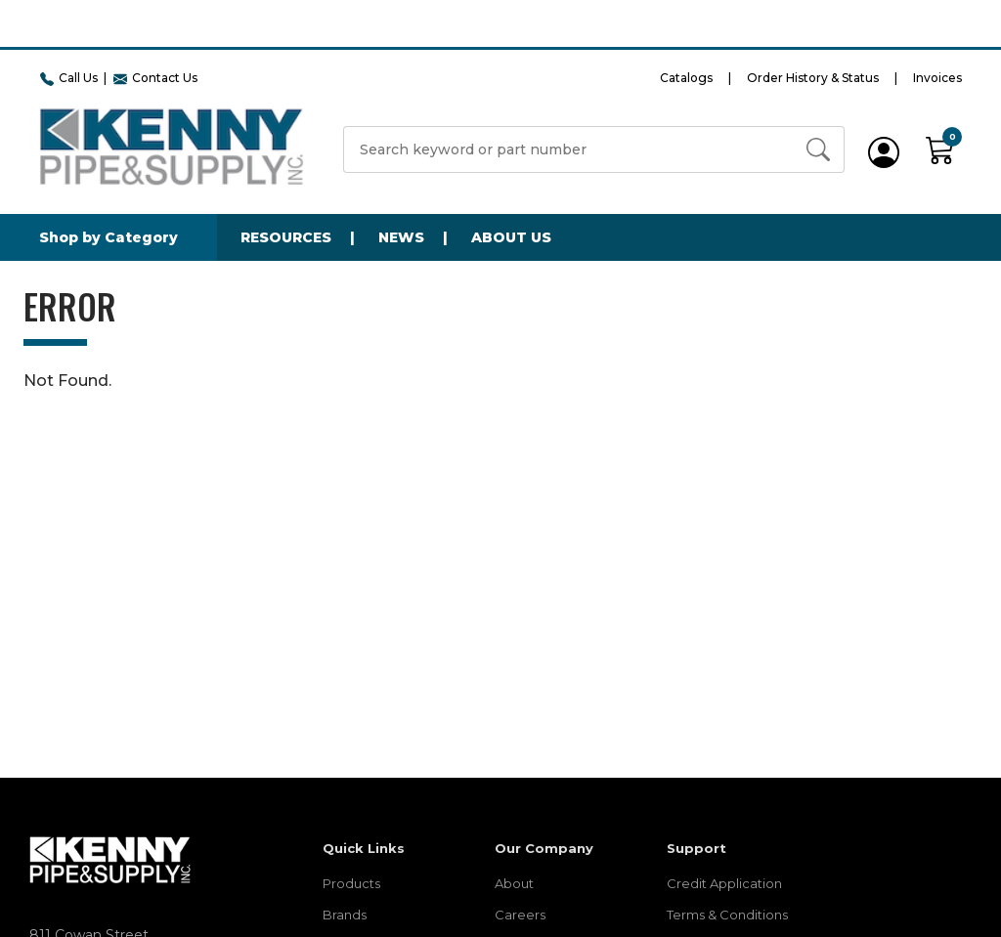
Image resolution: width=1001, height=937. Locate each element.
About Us (511, 237)
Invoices (937, 77)
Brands (345, 914)
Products (351, 883)
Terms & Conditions (727, 914)
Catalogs (686, 77)
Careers (520, 914)
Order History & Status (813, 77)
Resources (285, 237)
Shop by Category (108, 237)
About (514, 883)
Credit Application (724, 883)
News (401, 237)
